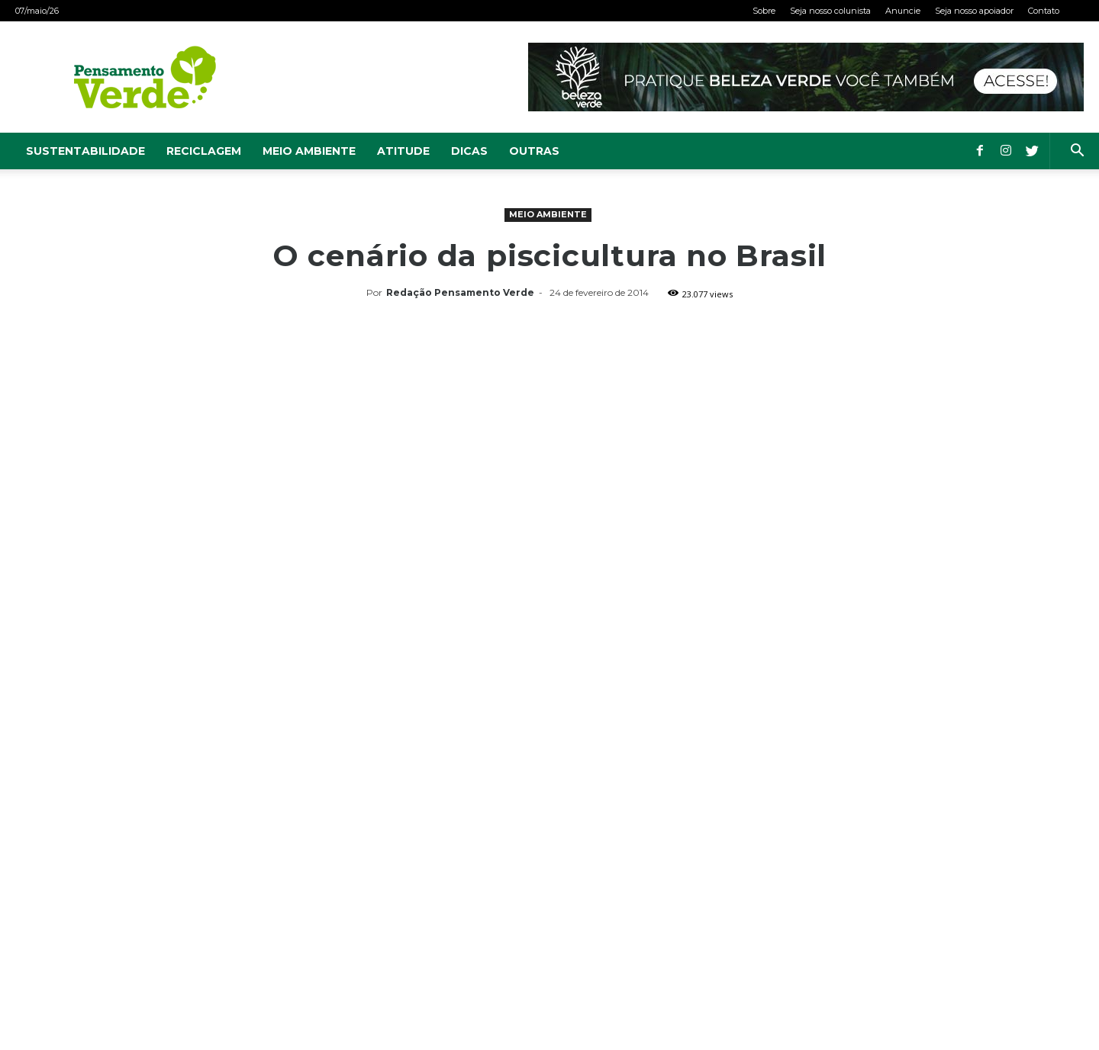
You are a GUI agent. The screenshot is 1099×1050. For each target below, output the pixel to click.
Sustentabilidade (85, 151)
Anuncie (902, 10)
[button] (1077, 152)
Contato (1043, 10)
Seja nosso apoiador (974, 10)
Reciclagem (203, 151)
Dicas (469, 151)
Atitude (403, 151)
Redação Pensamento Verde (460, 292)
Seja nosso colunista (830, 10)
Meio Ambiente (309, 151)
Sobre (764, 10)
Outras (534, 151)
